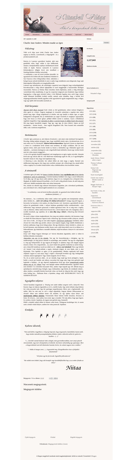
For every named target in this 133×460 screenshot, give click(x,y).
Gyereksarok (69, 34)
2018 (91, 135)
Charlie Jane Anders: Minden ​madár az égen (97, 179)
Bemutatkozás (36, 34)
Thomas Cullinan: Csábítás (96, 164)
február (93, 230)
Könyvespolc (46, 34)
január (93, 233)
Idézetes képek (88, 34)
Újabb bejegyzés (30, 437)
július (93, 214)
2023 (91, 120)
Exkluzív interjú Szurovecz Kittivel (97, 201)
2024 (91, 117)
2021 (91, 126)
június (93, 217)
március (94, 226)
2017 (91, 139)
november (94, 144)
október (93, 147)
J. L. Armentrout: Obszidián (96, 154)
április (93, 223)
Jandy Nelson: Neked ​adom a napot (98, 159)
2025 (91, 114)
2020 (91, 129)
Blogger (93, 456)
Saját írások (78, 34)
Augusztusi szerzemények (96, 196)
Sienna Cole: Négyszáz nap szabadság (96, 170)
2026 (91, 111)
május (93, 220)
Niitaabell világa (96, 93)
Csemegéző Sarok (57, 34)
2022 (91, 123)
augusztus (94, 211)
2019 (91, 132)
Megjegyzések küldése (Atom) (58, 444)
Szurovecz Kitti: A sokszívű (96, 206)
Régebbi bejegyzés (76, 437)
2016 (91, 236)
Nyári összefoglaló (97, 175)
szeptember (95, 150)
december (94, 141)
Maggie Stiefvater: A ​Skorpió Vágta (97, 185)
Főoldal (27, 34)
